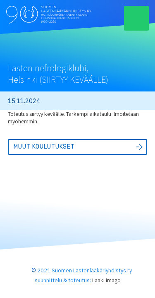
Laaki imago (106, 280)
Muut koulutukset (44, 146)
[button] (136, 18)
